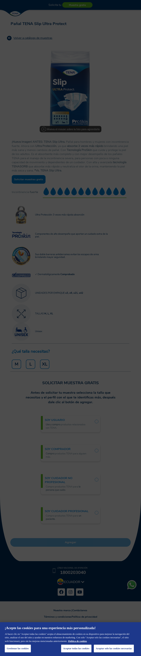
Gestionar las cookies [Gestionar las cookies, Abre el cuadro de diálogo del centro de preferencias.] (18, 648)
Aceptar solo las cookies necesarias (114, 648)
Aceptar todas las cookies (76, 648)
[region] (70, 639)
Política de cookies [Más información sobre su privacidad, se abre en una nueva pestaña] (77, 641)
